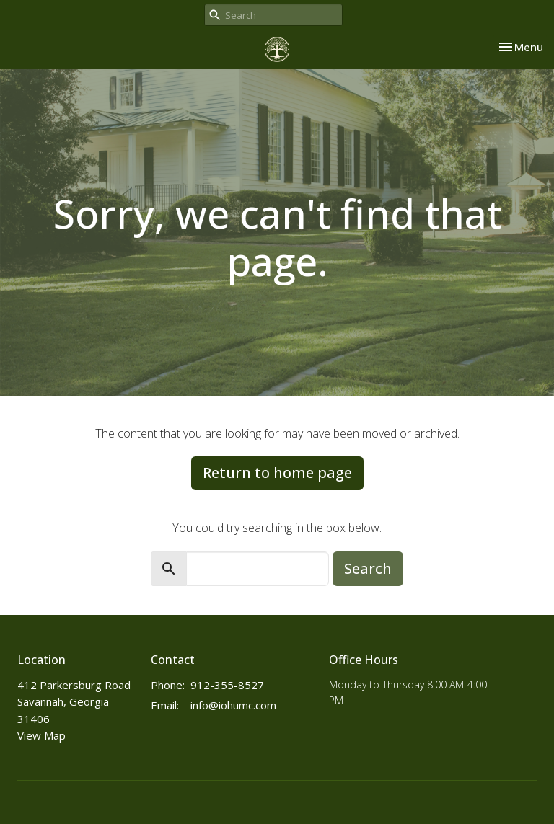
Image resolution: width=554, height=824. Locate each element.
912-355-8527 (227, 685)
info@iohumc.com (233, 705)
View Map (41, 735)
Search (368, 568)
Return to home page (277, 472)
